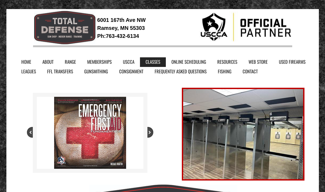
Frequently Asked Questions (181, 71)
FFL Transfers (60, 71)
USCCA (128, 61)
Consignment (131, 71)
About (48, 61)
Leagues (28, 71)
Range (70, 61)
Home (26, 61)
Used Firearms (292, 61)
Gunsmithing (96, 71)
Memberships (99, 61)
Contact (250, 71)
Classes (153, 61)
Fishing (224, 71)
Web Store (258, 61)
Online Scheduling (188, 61)
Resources (227, 61)
